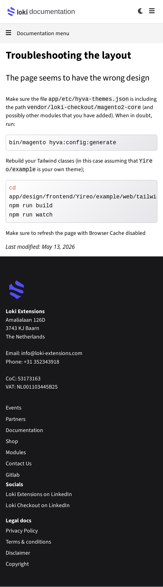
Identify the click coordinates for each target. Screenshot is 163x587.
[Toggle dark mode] (141, 11)
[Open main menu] (152, 11)
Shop (12, 441)
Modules (16, 452)
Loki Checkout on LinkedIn (38, 505)
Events (13, 408)
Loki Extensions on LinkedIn (39, 494)
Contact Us (18, 464)
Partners (15, 419)
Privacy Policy (22, 531)
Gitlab (13, 475)
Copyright (17, 564)
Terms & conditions (28, 542)
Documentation (24, 430)
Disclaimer (18, 553)
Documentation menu (37, 33)
